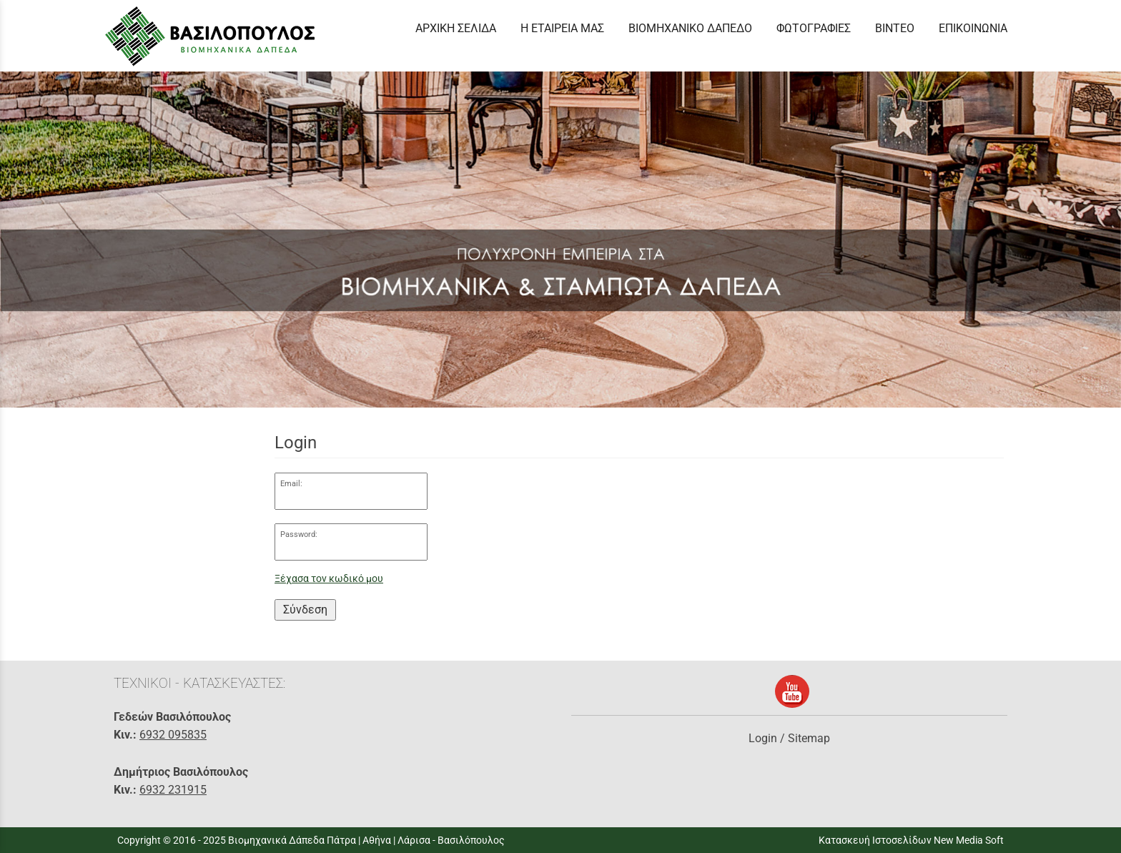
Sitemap (809, 738)
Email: (291, 483)
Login (763, 738)
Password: (298, 534)
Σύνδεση (305, 609)
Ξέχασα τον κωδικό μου (329, 579)
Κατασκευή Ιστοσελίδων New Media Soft (911, 840)
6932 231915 (173, 790)
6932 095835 (173, 734)
